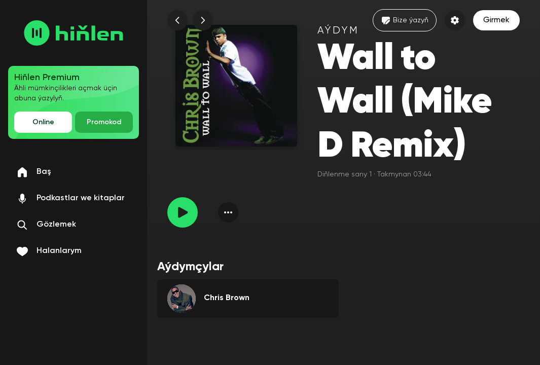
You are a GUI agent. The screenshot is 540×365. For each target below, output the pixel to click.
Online (43, 122)
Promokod (104, 122)
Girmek (496, 20)
